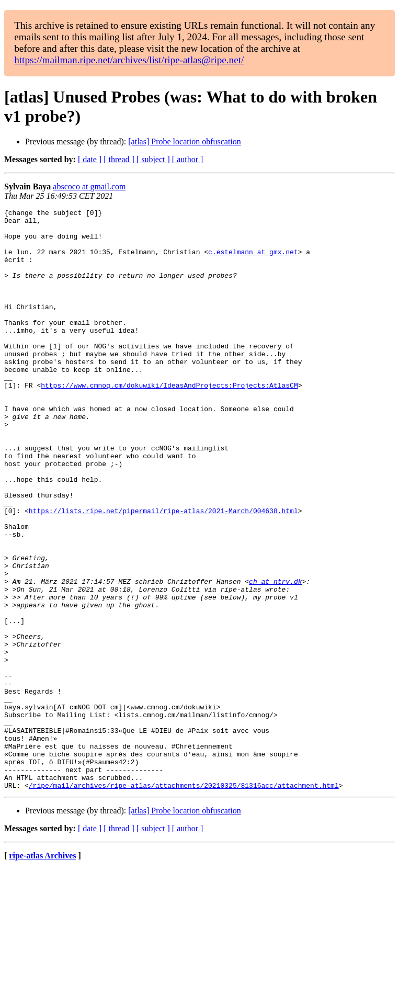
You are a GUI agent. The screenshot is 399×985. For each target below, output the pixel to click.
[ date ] (89, 159)
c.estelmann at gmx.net (253, 261)
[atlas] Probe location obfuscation (184, 141)
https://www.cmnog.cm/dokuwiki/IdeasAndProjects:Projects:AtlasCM (169, 421)
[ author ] (187, 159)
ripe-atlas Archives (42, 971)
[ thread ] (119, 159)
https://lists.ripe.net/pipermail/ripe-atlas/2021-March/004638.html (163, 571)
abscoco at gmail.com (89, 186)
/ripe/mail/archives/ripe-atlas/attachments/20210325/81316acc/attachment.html (184, 901)
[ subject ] (153, 159)
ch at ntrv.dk (275, 656)
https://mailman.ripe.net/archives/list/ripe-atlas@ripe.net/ (129, 59)
